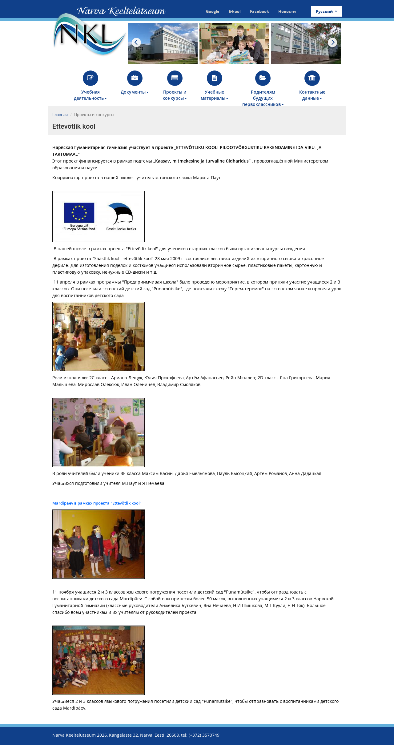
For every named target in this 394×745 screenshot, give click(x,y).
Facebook (259, 11)
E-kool (235, 11)
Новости (287, 11)
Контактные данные (312, 85)
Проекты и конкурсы (175, 85)
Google (212, 11)
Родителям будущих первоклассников (263, 88)
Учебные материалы (214, 85)
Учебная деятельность (90, 85)
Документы (135, 82)
